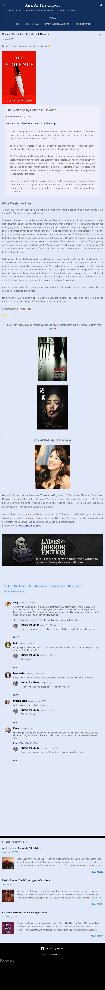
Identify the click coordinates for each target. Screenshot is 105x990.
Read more (97, 872)
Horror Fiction (74, 586)
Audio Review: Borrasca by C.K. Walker (21, 848)
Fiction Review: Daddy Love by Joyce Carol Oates (26, 880)
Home (17, 24)
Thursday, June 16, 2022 (49, 748)
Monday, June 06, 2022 (27, 603)
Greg (15, 602)
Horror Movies (83, 24)
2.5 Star (7, 586)
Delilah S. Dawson (37, 586)
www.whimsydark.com (29, 526)
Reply (16, 637)
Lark (15, 643)
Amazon (39, 123)
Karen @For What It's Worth (26, 743)
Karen (16, 728)
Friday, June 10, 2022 (48, 625)
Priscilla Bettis (20, 701)
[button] (101, 35)
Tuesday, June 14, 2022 (28, 729)
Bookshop (51, 123)
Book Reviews (32, 24)
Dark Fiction (12, 123)
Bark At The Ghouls (42, 5)
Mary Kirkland (19, 673)
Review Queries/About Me (57, 24)
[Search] (101, 5)
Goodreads (27, 123)
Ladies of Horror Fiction (14, 591)
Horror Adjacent (57, 586)
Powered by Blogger (52, 948)
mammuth (59, 954)
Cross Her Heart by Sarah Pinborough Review (24, 912)
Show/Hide (25, 309)
